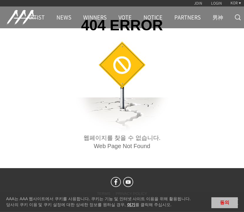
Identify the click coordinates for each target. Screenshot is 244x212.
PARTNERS (187, 17)
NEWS (63, 17)
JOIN (198, 3)
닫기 (235, 202)
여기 (131, 204)
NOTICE (153, 17)
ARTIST (36, 17)
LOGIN (216, 3)
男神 (218, 17)
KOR (234, 3)
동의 (224, 202)
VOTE (125, 17)
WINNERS (95, 17)
